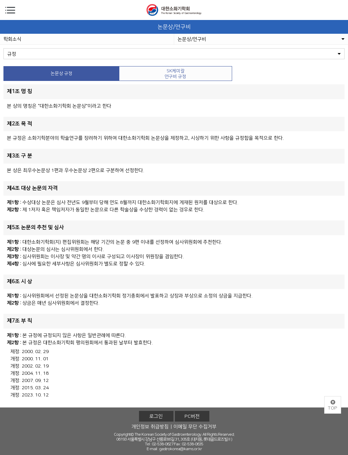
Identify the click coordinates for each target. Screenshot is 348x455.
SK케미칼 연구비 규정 (175, 74)
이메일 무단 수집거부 (195, 427)
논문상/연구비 (261, 39)
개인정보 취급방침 (150, 427)
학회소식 (12, 39)
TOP (332, 405)
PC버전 (192, 416)
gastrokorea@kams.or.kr (180, 449)
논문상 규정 (61, 73)
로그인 (156, 416)
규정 (174, 54)
